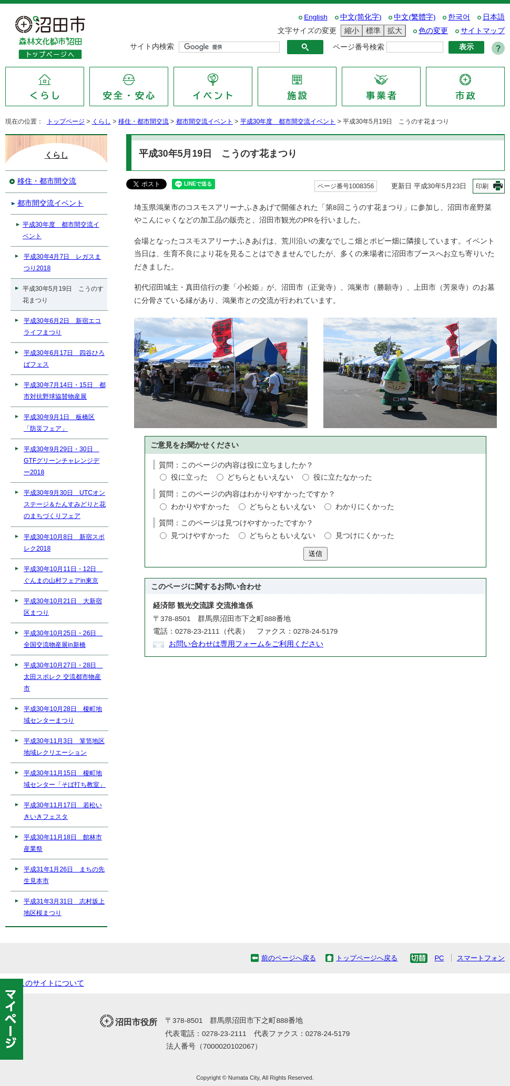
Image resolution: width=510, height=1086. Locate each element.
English (316, 17)
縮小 (350, 31)
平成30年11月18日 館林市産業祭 (63, 843)
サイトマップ (483, 31)
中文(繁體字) (414, 17)
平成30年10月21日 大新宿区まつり (63, 606)
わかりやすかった (200, 507)
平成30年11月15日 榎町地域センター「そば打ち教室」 (65, 778)
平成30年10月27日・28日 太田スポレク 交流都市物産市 (63, 677)
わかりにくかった (364, 507)
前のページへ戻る (288, 958)
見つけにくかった (364, 536)
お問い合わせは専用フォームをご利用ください (246, 644)
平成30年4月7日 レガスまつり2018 (62, 262)
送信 (315, 553)
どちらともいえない (260, 477)
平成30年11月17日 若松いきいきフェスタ (63, 810)
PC (439, 958)
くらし (101, 121)
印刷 (482, 186)
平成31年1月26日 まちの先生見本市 (64, 875)
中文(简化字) (361, 17)
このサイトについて (51, 983)
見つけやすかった (200, 536)
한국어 (459, 17)
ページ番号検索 (358, 47)
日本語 (494, 17)
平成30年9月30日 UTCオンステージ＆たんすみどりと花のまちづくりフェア (65, 504)
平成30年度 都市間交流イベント (288, 121)
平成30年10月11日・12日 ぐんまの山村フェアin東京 (63, 574)
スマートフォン (481, 958)
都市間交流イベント (204, 121)
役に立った (189, 477)
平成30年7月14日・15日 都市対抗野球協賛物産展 (65, 390)
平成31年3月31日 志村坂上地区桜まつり (64, 907)
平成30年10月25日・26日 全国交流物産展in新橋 (63, 639)
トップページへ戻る (366, 958)
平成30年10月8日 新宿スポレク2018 (64, 542)
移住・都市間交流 (143, 121)
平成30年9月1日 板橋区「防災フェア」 (59, 422)
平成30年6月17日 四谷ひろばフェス (64, 358)
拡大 (393, 31)
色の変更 (433, 31)
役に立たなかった (342, 477)
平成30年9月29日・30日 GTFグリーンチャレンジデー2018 (61, 460)
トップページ (66, 121)
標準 (372, 31)
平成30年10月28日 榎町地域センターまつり (63, 714)
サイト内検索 (152, 46)
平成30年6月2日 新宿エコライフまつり (62, 326)
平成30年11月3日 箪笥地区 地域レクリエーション (64, 746)
